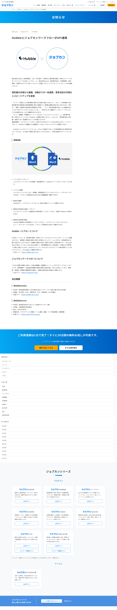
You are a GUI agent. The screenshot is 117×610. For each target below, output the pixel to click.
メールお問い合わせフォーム (52, 492)
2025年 (81, 107)
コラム (80, 53)
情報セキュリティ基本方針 (77, 583)
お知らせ (19, 9)
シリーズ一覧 (49, 533)
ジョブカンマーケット (65, 576)
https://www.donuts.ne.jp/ (31, 314)
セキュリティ (57, 5)
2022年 (81, 117)
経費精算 (81, 74)
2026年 (81, 103)
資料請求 (102, 5)
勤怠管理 (81, 67)
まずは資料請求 (71, 347)
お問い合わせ (92, 2)
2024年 (81, 110)
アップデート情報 (64, 513)
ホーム (13, 9)
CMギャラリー (75, 576)
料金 (63, 5)
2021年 (81, 121)
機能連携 (44, 5)
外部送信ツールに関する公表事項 (95, 583)
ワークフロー (35, 31)
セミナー (81, 49)
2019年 (81, 128)
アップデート (82, 45)
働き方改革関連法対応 (67, 523)
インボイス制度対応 (89, 523)
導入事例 (50, 5)
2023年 (81, 114)
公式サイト (26, 393)
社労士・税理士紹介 (60, 540)
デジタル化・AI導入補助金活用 (53, 523)
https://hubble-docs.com (30, 252)
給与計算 (81, 85)
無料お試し (111, 5)
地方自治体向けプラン (84, 520)
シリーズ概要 (36, 5)
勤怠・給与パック (73, 520)
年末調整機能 (94, 520)
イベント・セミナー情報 (52, 555)
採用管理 (81, 78)
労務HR (81, 81)
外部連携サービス (50, 540)
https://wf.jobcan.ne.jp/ (30, 272)
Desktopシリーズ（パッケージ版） (62, 533)
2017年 (81, 135)
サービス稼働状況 (73, 513)
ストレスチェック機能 (51, 526)
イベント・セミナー (80, 5)
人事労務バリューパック (52, 520)
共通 (80, 63)
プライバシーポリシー (63, 583)
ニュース (81, 42)
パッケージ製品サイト (27, 442)
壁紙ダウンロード (84, 576)
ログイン (113, 2)
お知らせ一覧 (69, 5)
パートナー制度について (103, 2)
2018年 (81, 132)
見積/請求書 (82, 92)
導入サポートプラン (62, 526)
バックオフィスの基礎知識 (52, 576)
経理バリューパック (63, 520)
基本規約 (54, 583)
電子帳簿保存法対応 (79, 523)
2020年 (81, 125)
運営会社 (48, 583)
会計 (80, 89)
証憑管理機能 (98, 523)
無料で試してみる (46, 347)
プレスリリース (24, 31)
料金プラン (48, 569)
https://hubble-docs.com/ (30, 295)
